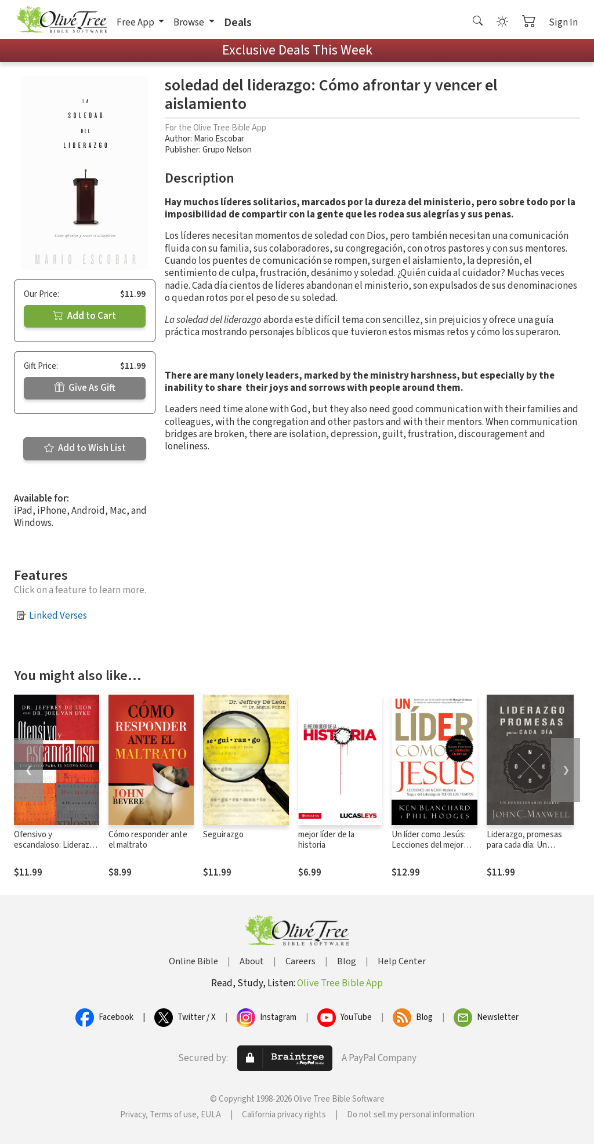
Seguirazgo (223, 835)
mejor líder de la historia (326, 840)
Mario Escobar (219, 139)
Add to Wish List (85, 448)
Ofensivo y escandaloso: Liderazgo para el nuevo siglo (56, 846)
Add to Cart (84, 316)
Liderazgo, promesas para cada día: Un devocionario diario (524, 846)
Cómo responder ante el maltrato (147, 840)
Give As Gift (85, 388)
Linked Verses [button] (58, 616)
